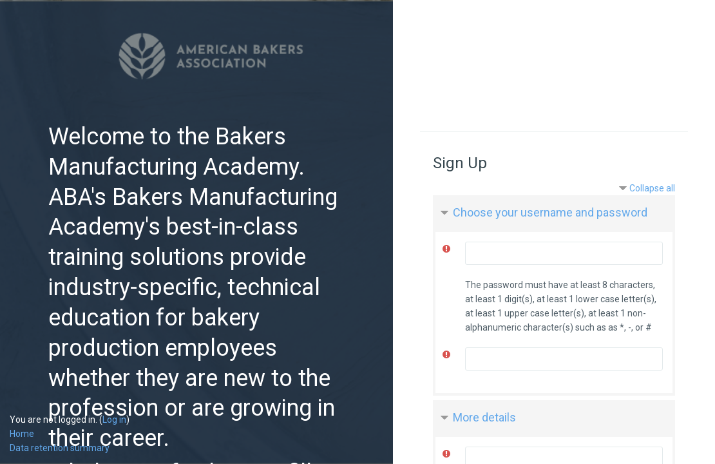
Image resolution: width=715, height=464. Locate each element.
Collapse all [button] (652, 188)
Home (22, 434)
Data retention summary (60, 448)
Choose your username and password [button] (550, 212)
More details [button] (484, 417)
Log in (114, 419)
